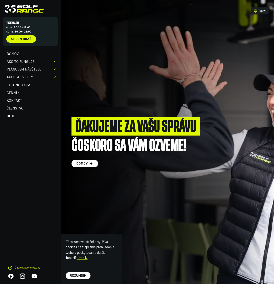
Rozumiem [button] (78, 275)
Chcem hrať (21, 39)
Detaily (82, 257)
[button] (260, 10)
